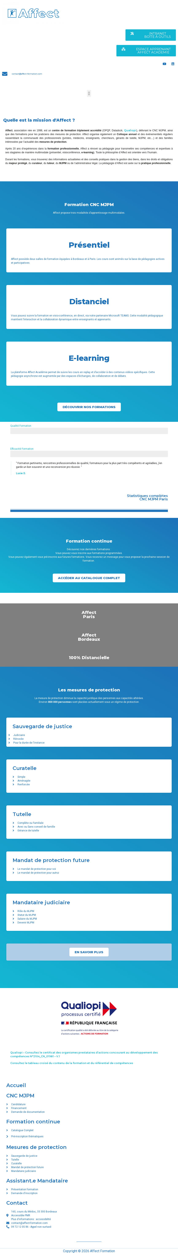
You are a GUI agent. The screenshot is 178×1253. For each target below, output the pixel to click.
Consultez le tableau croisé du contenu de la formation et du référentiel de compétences (71, 1063)
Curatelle (24, 768)
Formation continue (33, 1122)
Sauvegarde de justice (42, 726)
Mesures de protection (36, 1147)
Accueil (16, 1085)
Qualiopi (130, 130)
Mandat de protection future (51, 860)
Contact (17, 1203)
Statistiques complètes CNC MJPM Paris (147, 497)
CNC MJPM (20, 1096)
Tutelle (22, 814)
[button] (89, 93)
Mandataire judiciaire (41, 902)
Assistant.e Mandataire (37, 1181)
